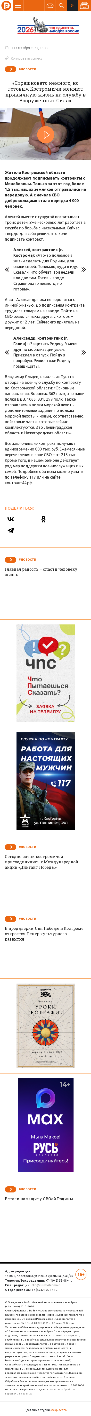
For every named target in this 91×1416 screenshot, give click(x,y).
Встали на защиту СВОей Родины (39, 1198)
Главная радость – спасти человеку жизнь (41, 572)
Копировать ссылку (23, 58)
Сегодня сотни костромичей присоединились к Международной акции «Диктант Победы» (41, 862)
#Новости (27, 69)
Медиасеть (58, 1410)
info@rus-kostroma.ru (46, 1285)
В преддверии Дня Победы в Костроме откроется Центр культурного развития (44, 934)
